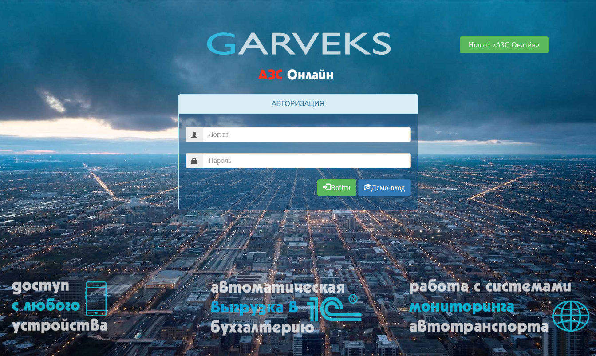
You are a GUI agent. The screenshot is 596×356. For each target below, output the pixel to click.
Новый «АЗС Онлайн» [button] (504, 44)
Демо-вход (384, 187)
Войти (337, 187)
